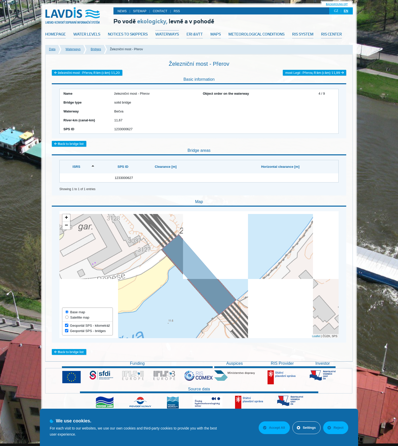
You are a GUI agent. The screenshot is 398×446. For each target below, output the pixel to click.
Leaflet (316, 336)
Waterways (72, 49)
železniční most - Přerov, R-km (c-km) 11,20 (87, 73)
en (346, 11)
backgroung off (337, 4)
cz (336, 11)
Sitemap (139, 11)
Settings (306, 428)
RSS (177, 11)
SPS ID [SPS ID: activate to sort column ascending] (123, 167)
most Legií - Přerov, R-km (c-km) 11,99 (314, 73)
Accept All (274, 428)
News (122, 11)
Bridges (96, 49)
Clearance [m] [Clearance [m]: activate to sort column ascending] (166, 167)
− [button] (66, 225)
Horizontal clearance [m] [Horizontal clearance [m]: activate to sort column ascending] (280, 167)
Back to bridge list (69, 144)
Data (52, 49)
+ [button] (66, 218)
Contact (160, 11)
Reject (335, 428)
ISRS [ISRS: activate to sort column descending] (76, 167)
